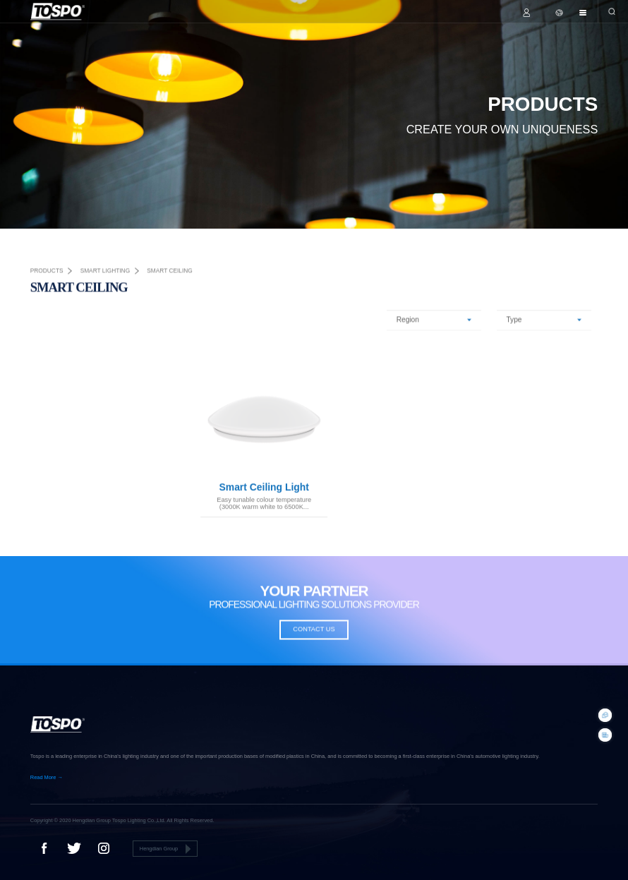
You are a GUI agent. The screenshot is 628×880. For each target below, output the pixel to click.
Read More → (46, 777)
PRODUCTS (47, 273)
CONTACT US (313, 631)
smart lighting (105, 273)
